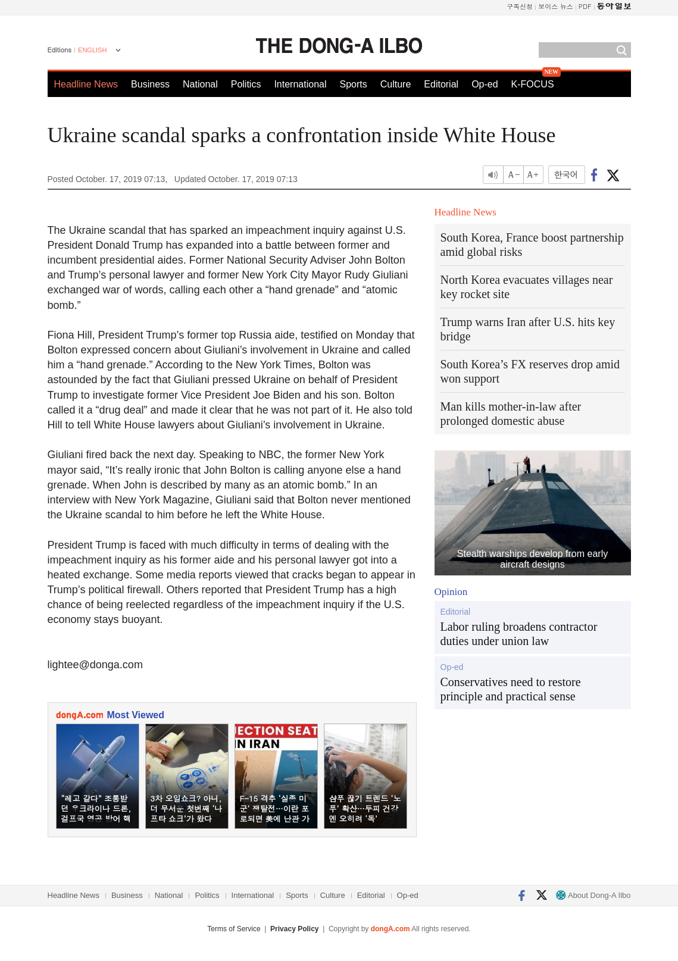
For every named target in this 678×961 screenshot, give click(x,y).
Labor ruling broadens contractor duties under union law (519, 633)
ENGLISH (92, 50)
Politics (246, 84)
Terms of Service (233, 929)
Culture (395, 84)
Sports (353, 84)
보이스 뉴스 (555, 6)
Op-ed (484, 84)
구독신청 (520, 6)
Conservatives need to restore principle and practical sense (510, 689)
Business (150, 84)
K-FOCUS (532, 84)
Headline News (86, 84)
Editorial (441, 84)
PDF (585, 6)
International (300, 84)
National (200, 84)
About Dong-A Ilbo (593, 895)
